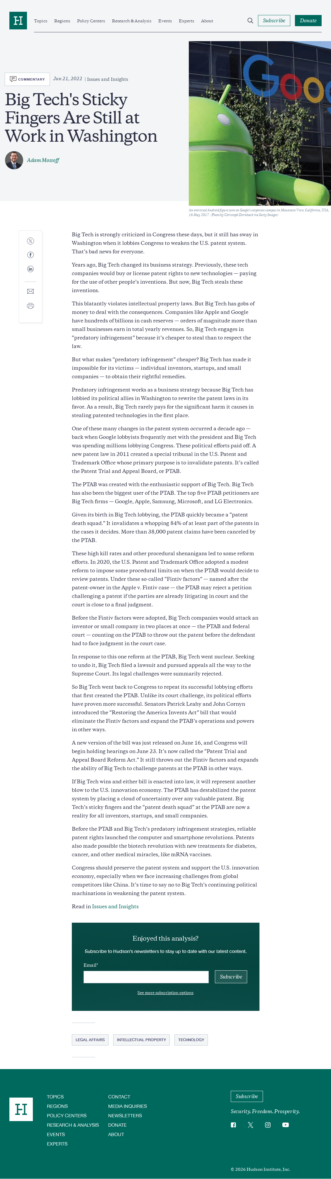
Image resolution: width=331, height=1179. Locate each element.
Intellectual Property (141, 1039)
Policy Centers (91, 21)
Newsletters (125, 1115)
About (207, 21)
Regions (62, 21)
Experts (186, 21)
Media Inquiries (127, 1106)
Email (90, 965)
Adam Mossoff (43, 160)
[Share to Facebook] (30, 255)
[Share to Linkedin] (30, 273)
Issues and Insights (115, 906)
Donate (117, 1125)
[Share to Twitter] (30, 241)
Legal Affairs (90, 1039)
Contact (119, 1096)
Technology (191, 1039)
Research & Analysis (131, 21)
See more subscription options (165, 993)
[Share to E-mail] (30, 292)
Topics (40, 21)
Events (165, 21)
